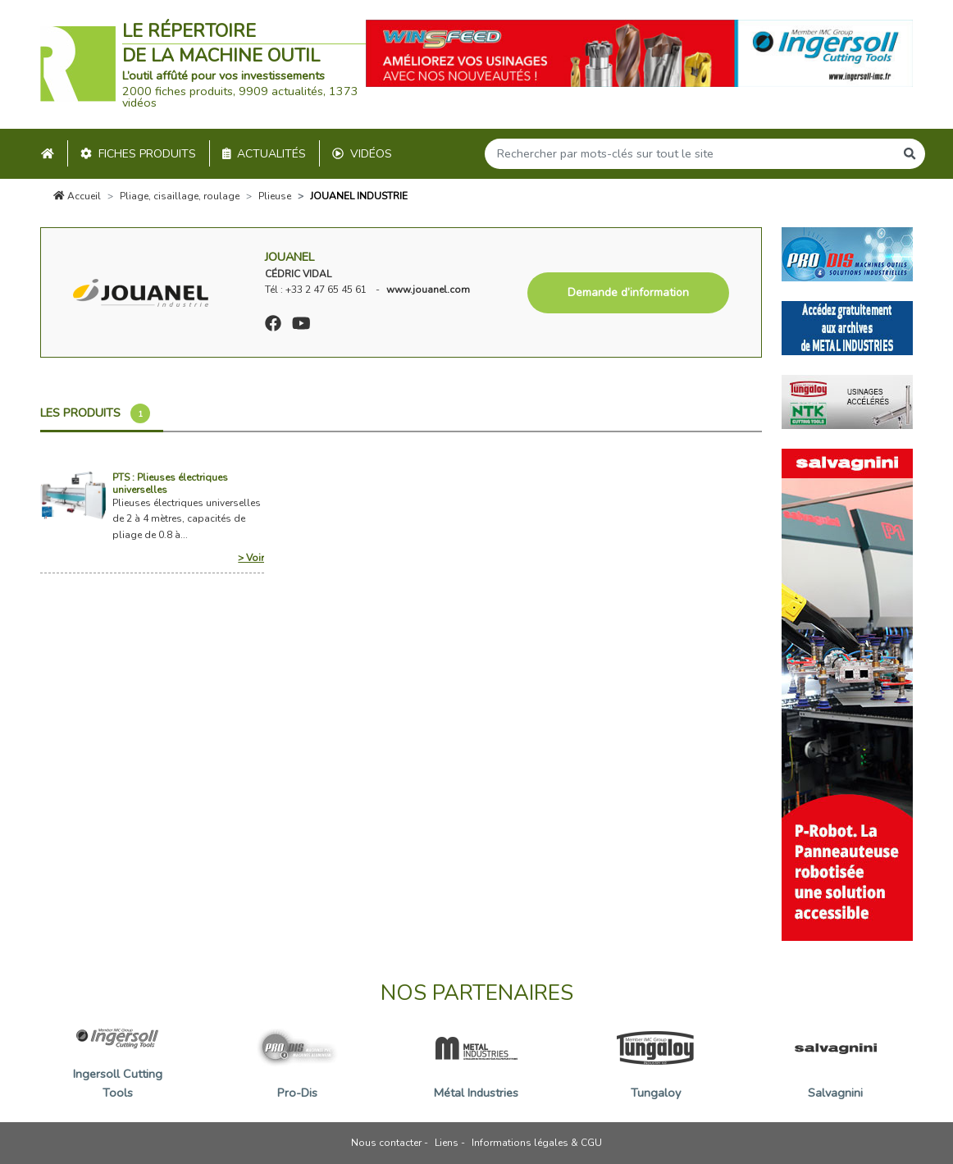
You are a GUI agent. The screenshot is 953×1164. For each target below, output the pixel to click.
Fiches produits (138, 154)
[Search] (690, 154)
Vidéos (362, 154)
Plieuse (274, 196)
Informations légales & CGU (537, 1142)
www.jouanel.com (428, 289)
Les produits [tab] (95, 413)
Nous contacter (386, 1142)
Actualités (264, 154)
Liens (446, 1142)
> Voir (251, 557)
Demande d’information (628, 292)
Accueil (77, 196)
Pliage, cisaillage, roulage (179, 196)
